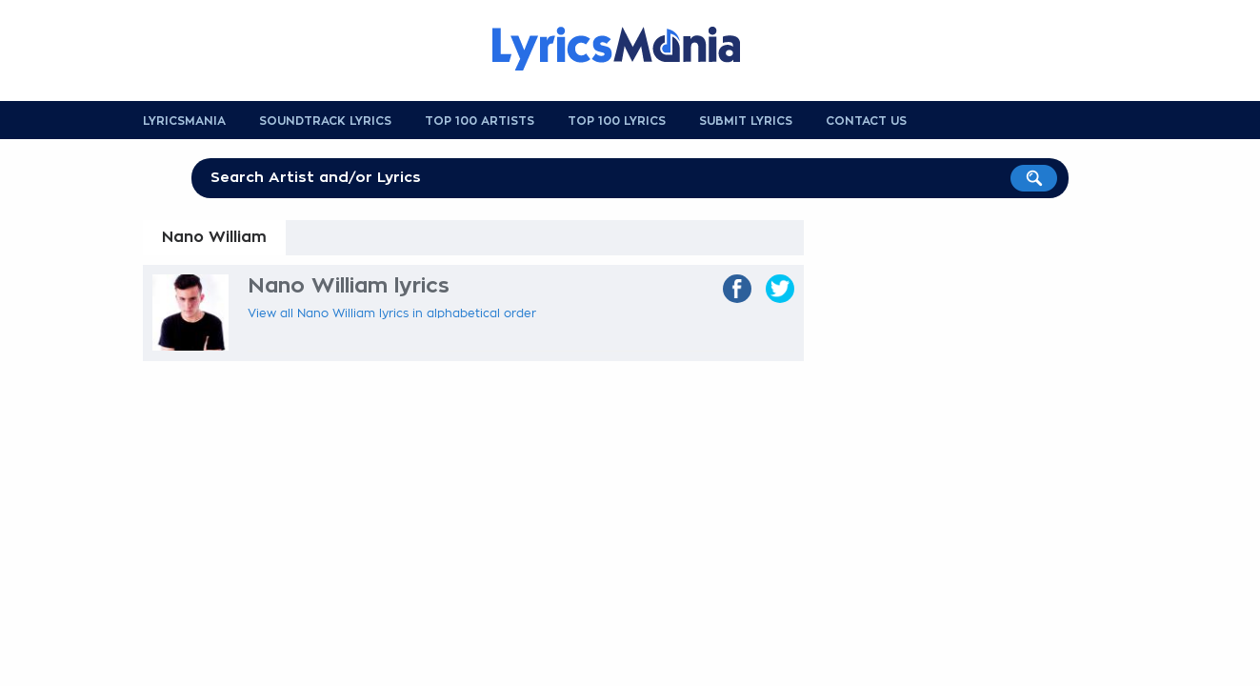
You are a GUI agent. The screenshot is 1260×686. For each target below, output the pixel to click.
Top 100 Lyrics (617, 121)
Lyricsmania (184, 121)
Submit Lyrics (745, 121)
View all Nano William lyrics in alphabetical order (392, 313)
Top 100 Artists (479, 121)
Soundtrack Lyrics (325, 121)
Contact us (866, 121)
